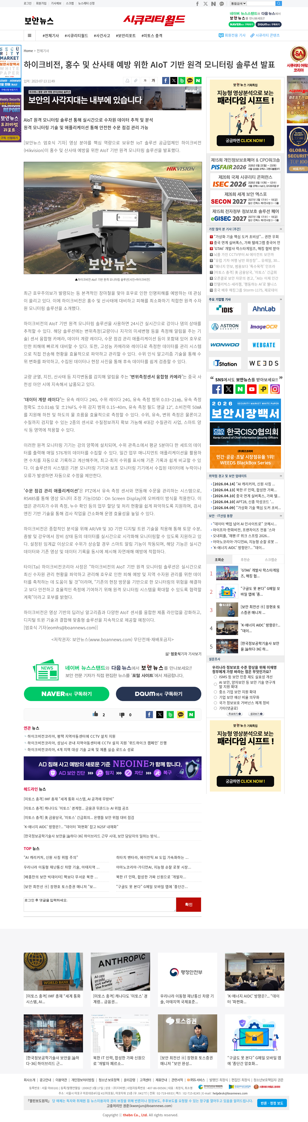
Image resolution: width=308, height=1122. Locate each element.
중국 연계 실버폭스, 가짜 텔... (246, 495)
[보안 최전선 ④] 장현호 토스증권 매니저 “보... (60, 886)
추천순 (245, 559)
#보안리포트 (126, 35)
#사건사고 (102, 35)
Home (28, 50)
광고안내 (45, 1079)
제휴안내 (161, 1079)
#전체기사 (51, 35)
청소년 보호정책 (109, 1079)
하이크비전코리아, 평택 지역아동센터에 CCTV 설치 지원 (72, 736)
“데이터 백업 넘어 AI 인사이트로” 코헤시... (245, 523)
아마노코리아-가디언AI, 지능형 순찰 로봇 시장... (153, 867)
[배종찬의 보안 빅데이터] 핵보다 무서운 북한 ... (61, 876)
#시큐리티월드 (76, 35)
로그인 (28, 3)
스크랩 (70, 3)
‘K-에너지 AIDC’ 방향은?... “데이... (239, 547)
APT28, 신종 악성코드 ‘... (243, 501)
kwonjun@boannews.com (150, 1105)
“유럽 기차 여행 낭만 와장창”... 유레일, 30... (247, 260)
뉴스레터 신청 (86, 3)
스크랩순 (271, 559)
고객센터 (145, 1079)
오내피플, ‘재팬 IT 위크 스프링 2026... (241, 535)
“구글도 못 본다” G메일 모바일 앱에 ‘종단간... (152, 886)
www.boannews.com (110, 639)
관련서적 (177, 1079)
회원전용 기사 (235, 35)
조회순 (219, 559)
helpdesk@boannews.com (230, 1093)
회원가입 (41, 3)
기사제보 (56, 3)
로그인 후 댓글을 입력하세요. (100, 905)
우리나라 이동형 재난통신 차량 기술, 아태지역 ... (62, 867)
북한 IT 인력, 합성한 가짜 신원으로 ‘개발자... (151, 876)
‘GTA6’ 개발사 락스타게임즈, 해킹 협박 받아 (247, 248)
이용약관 (61, 1079)
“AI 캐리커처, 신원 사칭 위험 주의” (51, 857)
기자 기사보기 (183, 653)
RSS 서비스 (197, 1079)
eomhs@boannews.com (71, 627)
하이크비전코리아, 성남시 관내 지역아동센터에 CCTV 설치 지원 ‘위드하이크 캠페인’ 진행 (97, 742)
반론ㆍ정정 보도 (272, 1103)
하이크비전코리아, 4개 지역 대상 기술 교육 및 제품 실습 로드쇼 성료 (81, 749)
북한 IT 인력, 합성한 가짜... (245, 489)
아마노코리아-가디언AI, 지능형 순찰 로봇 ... (245, 541)
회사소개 (29, 1079)
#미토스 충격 (152, 35)
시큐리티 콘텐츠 (268, 35)
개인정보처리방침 (82, 1079)
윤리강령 (129, 1079)
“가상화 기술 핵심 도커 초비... (247, 507)
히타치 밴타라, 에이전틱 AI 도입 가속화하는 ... (152, 857)
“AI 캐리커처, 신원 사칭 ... (244, 484)
